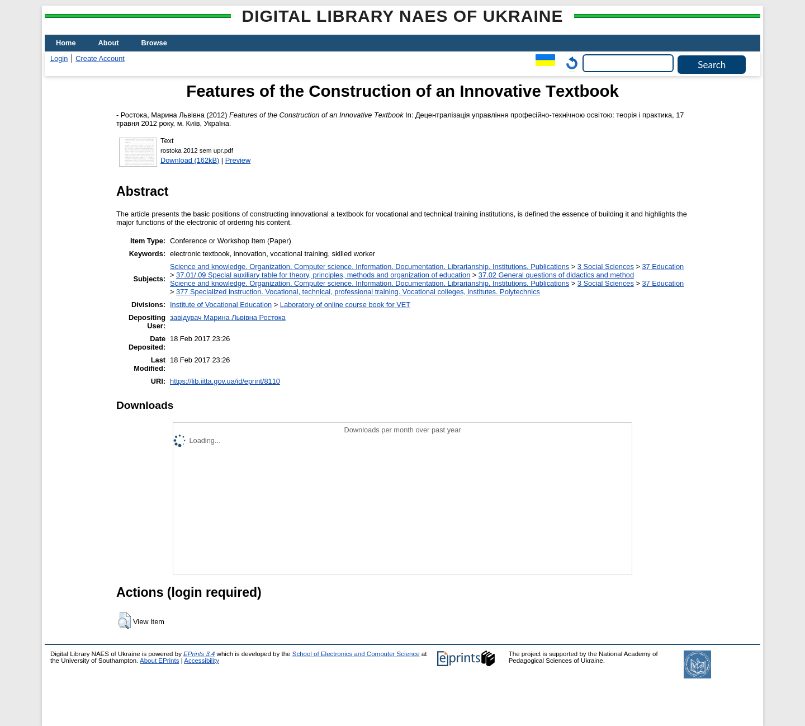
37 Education (663, 266)
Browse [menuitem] (154, 43)
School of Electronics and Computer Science (356, 653)
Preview (238, 160)
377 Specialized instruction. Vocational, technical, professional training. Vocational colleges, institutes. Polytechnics (358, 291)
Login (59, 58)
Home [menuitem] (66, 43)
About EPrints (159, 660)
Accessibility (201, 660)
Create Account (100, 58)
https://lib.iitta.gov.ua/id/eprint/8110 (225, 381)
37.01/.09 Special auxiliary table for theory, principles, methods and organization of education (323, 275)
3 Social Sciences (605, 266)
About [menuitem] (108, 43)
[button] (124, 620)
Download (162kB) (189, 160)
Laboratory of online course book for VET (345, 304)
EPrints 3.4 (199, 653)
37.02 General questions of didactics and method (556, 275)
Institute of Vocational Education (221, 304)
